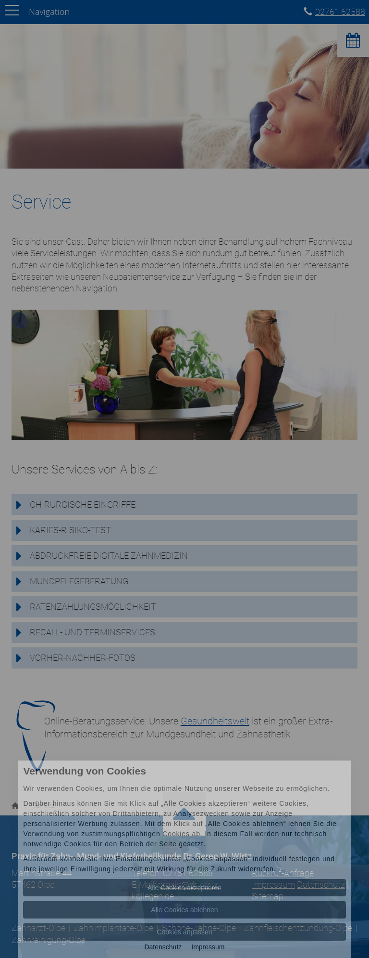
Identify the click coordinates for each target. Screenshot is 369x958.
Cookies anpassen (184, 932)
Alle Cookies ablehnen (184, 910)
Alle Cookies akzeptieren (184, 888)
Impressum (207, 947)
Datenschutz (163, 947)
